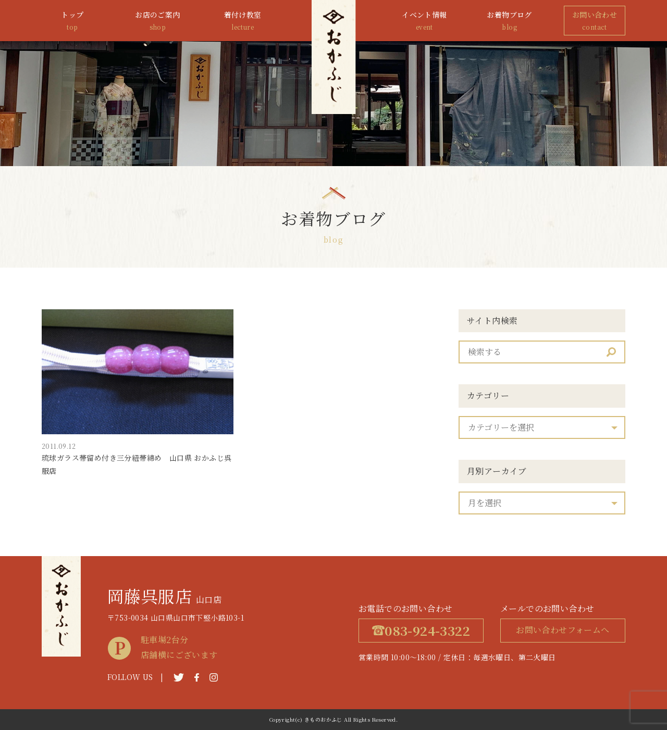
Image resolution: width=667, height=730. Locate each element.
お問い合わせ (595, 21)
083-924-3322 (421, 630)
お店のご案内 (157, 21)
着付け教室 (243, 21)
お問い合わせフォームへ (562, 630)
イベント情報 (424, 21)
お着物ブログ (509, 21)
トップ (72, 21)
